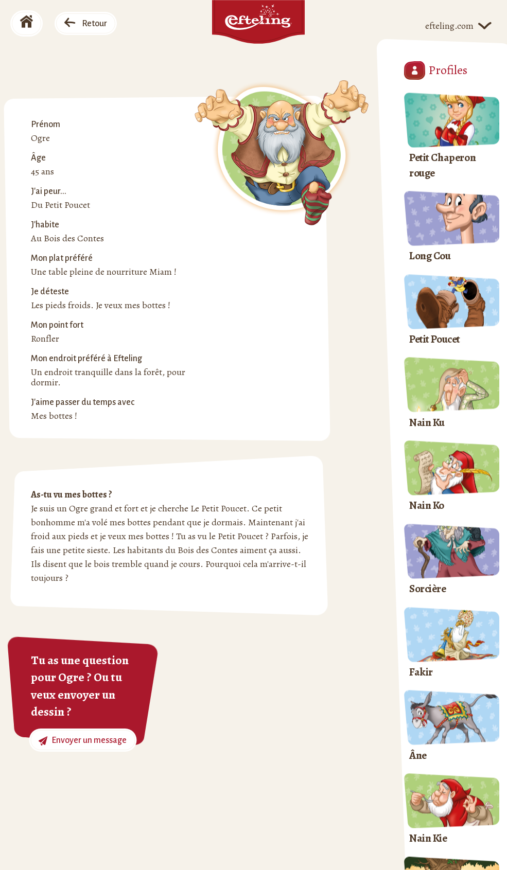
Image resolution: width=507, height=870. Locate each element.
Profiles (435, 70)
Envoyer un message (83, 740)
